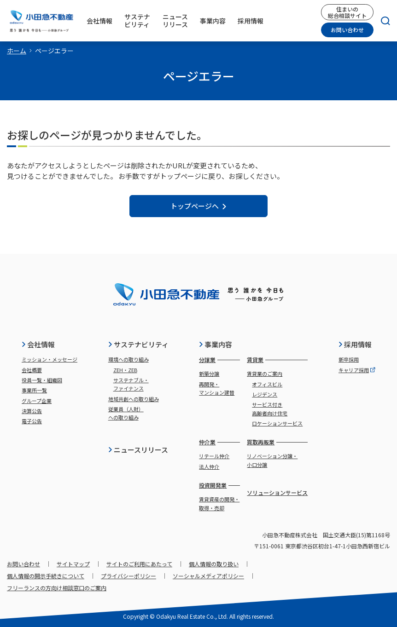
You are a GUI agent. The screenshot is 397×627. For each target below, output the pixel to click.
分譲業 (207, 359)
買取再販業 (260, 442)
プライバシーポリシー (128, 576)
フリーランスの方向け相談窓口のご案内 (56, 588)
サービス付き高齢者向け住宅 (269, 408)
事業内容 (215, 344)
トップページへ (198, 206)
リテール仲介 (214, 456)
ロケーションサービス (277, 423)
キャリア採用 (357, 370)
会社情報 (38, 344)
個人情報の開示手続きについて (45, 576)
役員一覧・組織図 (42, 380)
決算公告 (32, 410)
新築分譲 (209, 373)
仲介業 (207, 442)
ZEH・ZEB (125, 370)
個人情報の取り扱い (214, 564)
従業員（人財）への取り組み (126, 413)
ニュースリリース (138, 449)
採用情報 (355, 344)
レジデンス (264, 394)
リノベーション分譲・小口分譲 (272, 460)
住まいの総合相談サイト (347, 12)
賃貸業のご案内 (264, 373)
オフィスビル (267, 384)
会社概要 (32, 370)
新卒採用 (349, 359)
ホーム (16, 50)
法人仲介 (209, 466)
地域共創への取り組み (133, 399)
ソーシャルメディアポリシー (208, 576)
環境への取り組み (128, 359)
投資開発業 (213, 485)
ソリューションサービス (277, 492)
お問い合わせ (347, 30)
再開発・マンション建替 (216, 388)
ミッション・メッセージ (49, 359)
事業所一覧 (34, 390)
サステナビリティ (138, 344)
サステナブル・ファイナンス (131, 384)
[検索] (382, 20)
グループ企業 (37, 400)
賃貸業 (255, 359)
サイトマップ (73, 564)
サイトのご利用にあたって (139, 564)
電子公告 (32, 421)
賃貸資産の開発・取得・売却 (219, 503)
